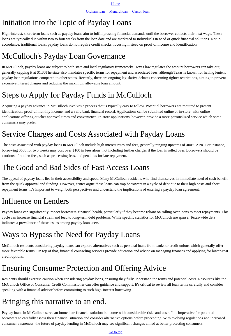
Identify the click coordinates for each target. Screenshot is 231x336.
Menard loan (118, 11)
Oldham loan (95, 11)
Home (115, 4)
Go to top (115, 332)
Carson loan (141, 11)
